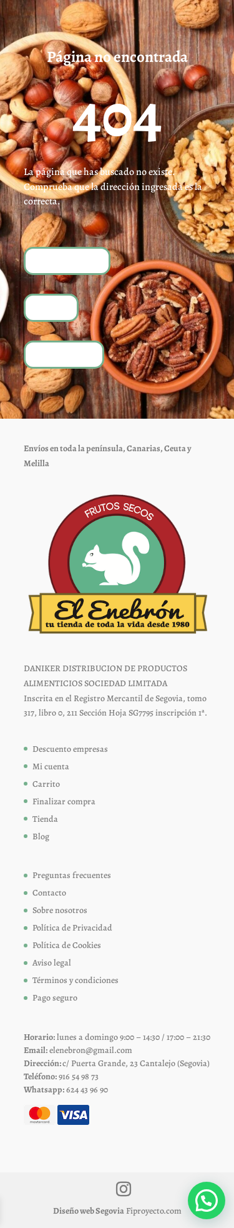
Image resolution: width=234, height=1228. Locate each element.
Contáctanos (64, 354)
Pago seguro (54, 998)
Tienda (51, 307)
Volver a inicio (67, 260)
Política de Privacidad (72, 928)
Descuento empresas (70, 749)
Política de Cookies (66, 945)
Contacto (49, 893)
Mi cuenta (50, 766)
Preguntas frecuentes (71, 875)
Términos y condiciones (75, 980)
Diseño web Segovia (88, 1211)
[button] (206, 1200)
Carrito (46, 784)
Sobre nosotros (59, 910)
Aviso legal (51, 963)
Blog (40, 836)
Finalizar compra (63, 801)
